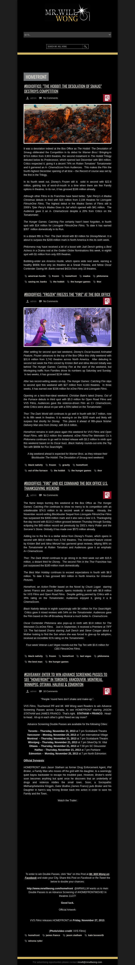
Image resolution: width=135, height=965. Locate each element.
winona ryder (35, 941)
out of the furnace (38, 470)
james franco (53, 935)
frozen (55, 276)
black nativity (35, 465)
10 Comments (50, 691)
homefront (70, 276)
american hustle (37, 276)
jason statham (74, 935)
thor (99, 281)
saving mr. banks (37, 281)
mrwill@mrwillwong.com (90, 962)
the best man (35, 661)
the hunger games (80, 281)
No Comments (50, 98)
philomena (102, 276)
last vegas (85, 656)
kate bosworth (96, 935)
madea (86, 276)
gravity (66, 465)
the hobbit (58, 281)
